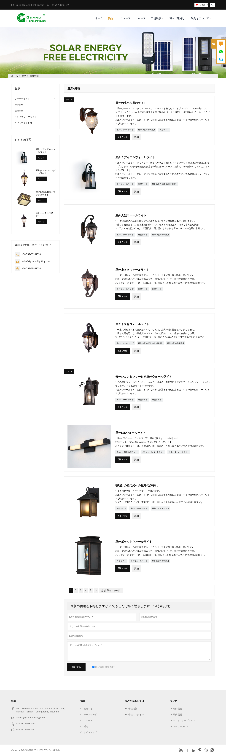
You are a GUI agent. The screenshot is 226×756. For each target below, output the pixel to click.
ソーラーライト (22, 99)
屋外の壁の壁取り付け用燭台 (164, 184)
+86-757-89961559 (60, 4)
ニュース (126, 18)
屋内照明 (19, 111)
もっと (41, 158)
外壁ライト (164, 130)
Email (122, 137)
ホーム (99, 18)
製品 (111, 18)
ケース (142, 18)
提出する (76, 667)
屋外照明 (19, 105)
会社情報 (132, 708)
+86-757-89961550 (31, 268)
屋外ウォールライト (125, 130)
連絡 (13, 701)
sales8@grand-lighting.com (30, 4)
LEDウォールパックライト (153, 452)
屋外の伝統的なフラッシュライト (45, 193)
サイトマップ (90, 732)
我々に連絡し (177, 18)
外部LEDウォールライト (179, 452)
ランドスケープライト (26, 117)
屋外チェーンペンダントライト (45, 172)
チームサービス (91, 714)
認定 (86, 726)
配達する (88, 708)
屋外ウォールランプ (125, 289)
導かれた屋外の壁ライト (127, 452)
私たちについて (201, 18)
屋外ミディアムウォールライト (45, 151)
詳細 (136, 137)
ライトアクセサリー (24, 123)
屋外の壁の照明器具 (146, 130)
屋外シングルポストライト (45, 214)
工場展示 (157, 18)
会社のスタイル (136, 714)
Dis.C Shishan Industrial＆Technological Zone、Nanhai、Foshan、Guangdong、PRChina (41, 710)
